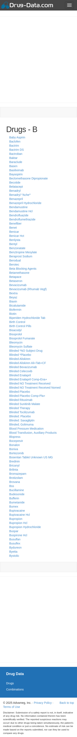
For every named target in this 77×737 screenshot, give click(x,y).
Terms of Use (11, 706)
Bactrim (14, 145)
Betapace (15, 276)
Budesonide (16, 494)
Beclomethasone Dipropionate (28, 178)
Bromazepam (17, 473)
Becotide (14, 182)
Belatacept (16, 186)
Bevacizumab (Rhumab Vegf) (28, 289)
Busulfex (14, 543)
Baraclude (15, 162)
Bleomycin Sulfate (20, 346)
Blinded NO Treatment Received (30, 383)
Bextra (13, 293)
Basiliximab (16, 170)
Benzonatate (17, 248)
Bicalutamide (17, 305)
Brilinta (13, 469)
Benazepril (16, 199)
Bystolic (14, 555)
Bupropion (15, 518)
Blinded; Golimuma (21, 424)
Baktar (13, 158)
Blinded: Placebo (20, 416)
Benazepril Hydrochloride (25, 203)
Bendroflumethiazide (22, 219)
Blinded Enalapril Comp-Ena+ (28, 379)
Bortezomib (16, 453)
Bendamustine (18, 207)
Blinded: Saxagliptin (21, 420)
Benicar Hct (16, 235)
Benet (13, 227)
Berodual (15, 260)
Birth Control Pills (20, 326)
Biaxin (13, 301)
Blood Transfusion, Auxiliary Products (33, 432)
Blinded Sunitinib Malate (24, 404)
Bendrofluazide (18, 215)
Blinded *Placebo (20, 354)
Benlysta (14, 240)
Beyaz (13, 297)
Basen (13, 166)
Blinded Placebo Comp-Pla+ (27, 395)
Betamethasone (19, 272)
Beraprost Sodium (20, 256)
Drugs (10, 683)
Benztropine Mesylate (23, 252)
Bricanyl (14, 465)
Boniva (13, 449)
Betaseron (15, 281)
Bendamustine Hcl (21, 211)
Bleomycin (16, 342)
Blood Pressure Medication (26, 428)
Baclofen (14, 141)
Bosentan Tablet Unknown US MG (31, 457)
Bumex (13, 506)
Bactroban (15, 153)
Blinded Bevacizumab (23, 367)
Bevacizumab (17, 285)
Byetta (13, 551)
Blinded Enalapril (20, 375)
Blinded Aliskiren (19, 359)
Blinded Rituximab (20, 400)
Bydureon (15, 547)
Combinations (15, 689)
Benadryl (15, 190)
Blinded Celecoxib (20, 371)
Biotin (12, 313)
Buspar (13, 531)
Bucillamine (16, 490)
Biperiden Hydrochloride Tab (27, 317)
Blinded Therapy (19, 408)
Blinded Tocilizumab (21, 412)
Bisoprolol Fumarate (22, 338)
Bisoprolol (15, 334)
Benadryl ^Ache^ (20, 194)
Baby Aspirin (17, 137)
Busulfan (14, 539)
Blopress (14, 436)
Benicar (14, 231)
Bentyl (13, 244)
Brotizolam (16, 477)
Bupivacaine (17, 510)
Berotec (14, 264)
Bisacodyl (15, 330)
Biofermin (15, 309)
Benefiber (15, 223)
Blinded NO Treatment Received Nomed (35, 387)
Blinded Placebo (19, 391)
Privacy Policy (43, 702)
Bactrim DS (16, 149)
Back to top (67, 702)
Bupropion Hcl (18, 523)
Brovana (14, 482)
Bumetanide (17, 502)
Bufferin (14, 498)
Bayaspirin (16, 174)
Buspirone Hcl (18, 535)
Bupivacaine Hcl (19, 514)
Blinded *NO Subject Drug (26, 350)
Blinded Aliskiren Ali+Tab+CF (27, 363)
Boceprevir (16, 441)
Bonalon (14, 445)
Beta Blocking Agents (22, 268)
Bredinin (14, 461)
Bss (11, 486)
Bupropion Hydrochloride (25, 527)
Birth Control (17, 322)
